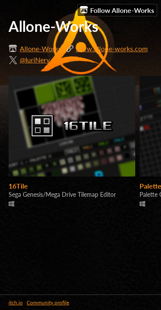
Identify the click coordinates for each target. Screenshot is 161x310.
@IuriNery (35, 60)
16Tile (18, 186)
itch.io (16, 302)
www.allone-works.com (112, 48)
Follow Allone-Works (117, 10)
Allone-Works (40, 48)
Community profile (48, 302)
